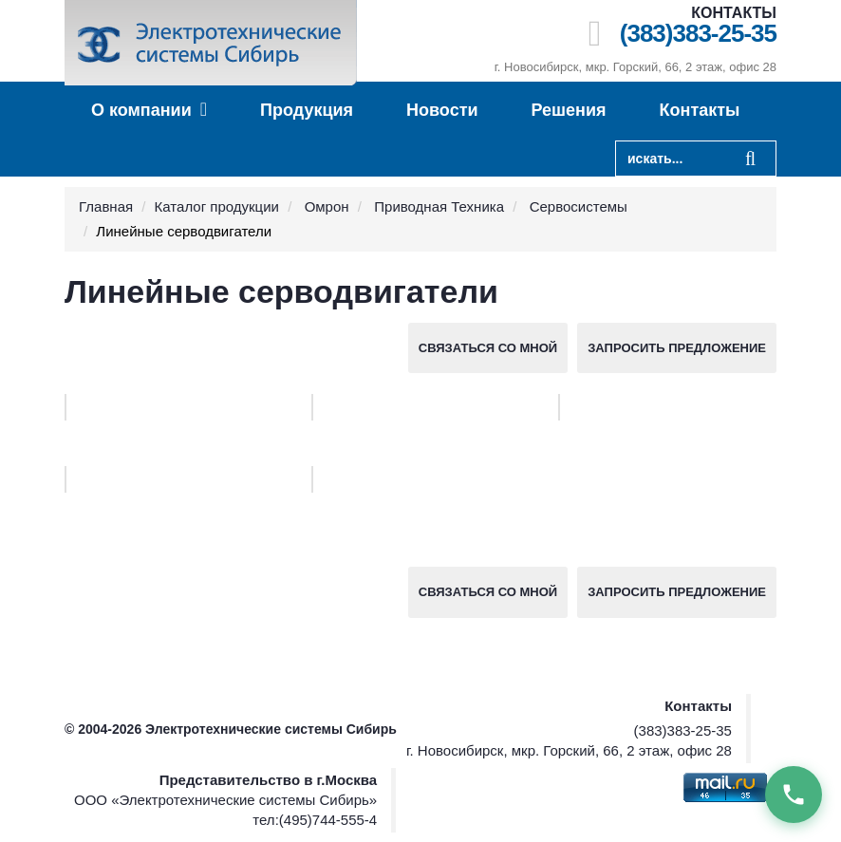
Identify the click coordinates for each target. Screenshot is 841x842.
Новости (441, 110)
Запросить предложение (677, 348)
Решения (569, 110)
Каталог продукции (217, 206)
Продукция (306, 110)
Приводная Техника (439, 206)
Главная (106, 206)
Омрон (327, 206)
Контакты (700, 110)
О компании (149, 110)
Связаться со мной (488, 348)
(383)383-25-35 (698, 34)
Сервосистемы (578, 206)
